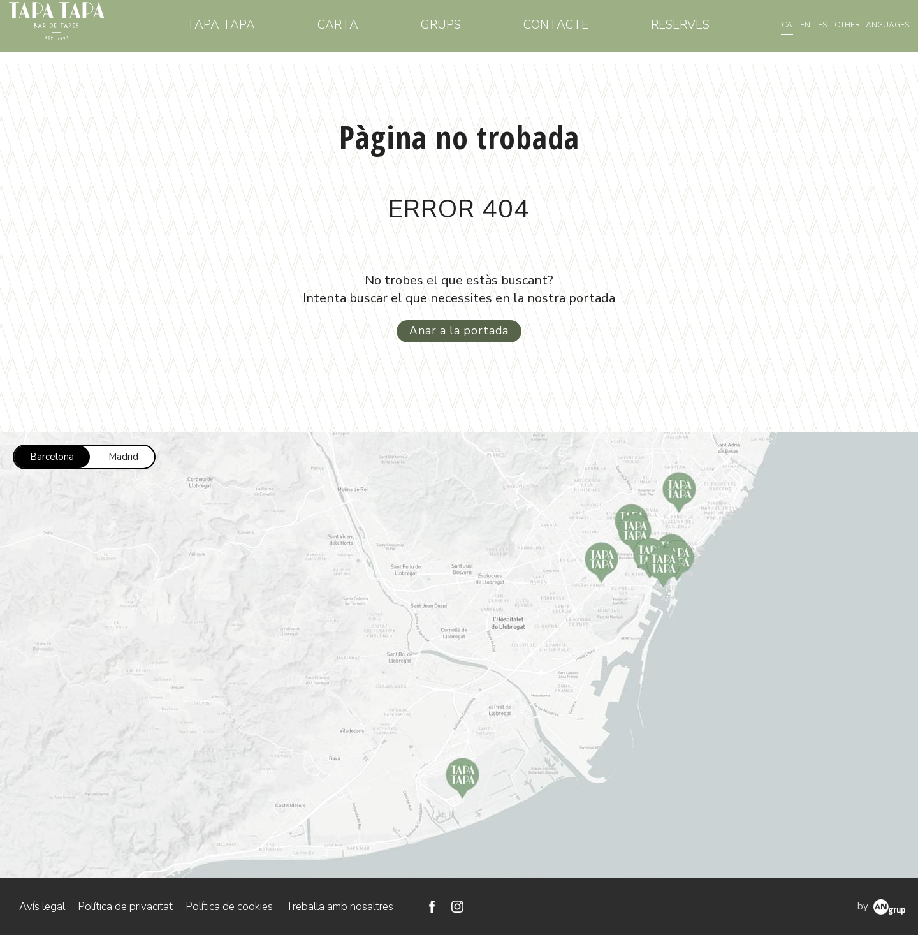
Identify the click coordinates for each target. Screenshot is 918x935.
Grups (453, 31)
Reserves (682, 31)
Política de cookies (229, 906)
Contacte (562, 31)
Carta (356, 31)
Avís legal (42, 906)
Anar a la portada (459, 330)
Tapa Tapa (244, 31)
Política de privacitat (125, 906)
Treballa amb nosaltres (339, 906)
